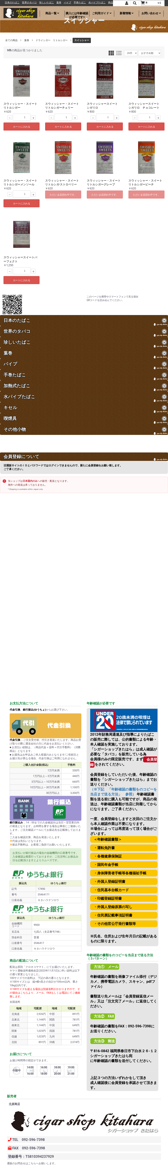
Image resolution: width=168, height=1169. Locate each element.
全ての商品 (11, 40)
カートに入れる (21, 126)
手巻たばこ (97, 2)
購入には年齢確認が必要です (77, 14)
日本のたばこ (29, 2)
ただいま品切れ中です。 (63, 194)
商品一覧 (52, 13)
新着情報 (126, 13)
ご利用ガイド (101, 13)
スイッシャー (81, 40)
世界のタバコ (46, 2)
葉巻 (76, 2)
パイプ (84, 2)
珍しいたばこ (63, 2)
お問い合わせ (151, 13)
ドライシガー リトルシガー (52, 40)
